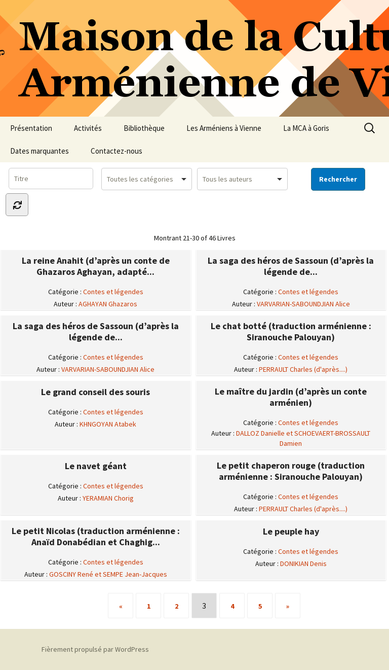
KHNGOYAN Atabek (108, 424)
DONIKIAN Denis (303, 563)
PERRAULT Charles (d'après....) (303, 369)
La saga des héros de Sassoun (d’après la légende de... (291, 266)
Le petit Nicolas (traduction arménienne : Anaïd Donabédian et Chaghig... (96, 536)
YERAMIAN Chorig (108, 498)
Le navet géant (96, 466)
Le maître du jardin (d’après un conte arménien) (291, 397)
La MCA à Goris (306, 128)
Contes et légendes (113, 291)
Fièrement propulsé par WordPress (95, 649)
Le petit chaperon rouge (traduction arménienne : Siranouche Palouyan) (291, 471)
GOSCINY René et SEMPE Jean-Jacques (108, 574)
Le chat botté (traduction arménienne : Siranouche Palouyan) (291, 332)
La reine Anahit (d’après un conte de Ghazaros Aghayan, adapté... (96, 266)
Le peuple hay (291, 531)
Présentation (31, 128)
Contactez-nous (116, 151)
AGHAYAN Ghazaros (108, 303)
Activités (88, 128)
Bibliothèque (144, 128)
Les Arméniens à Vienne (223, 128)
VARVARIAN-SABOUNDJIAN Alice (303, 303)
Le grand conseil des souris (95, 392)
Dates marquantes (39, 151)
